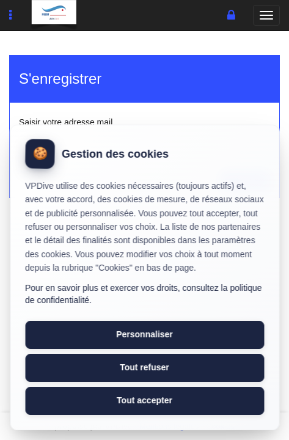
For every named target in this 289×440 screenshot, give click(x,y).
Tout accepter (144, 400)
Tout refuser (144, 367)
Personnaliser (144, 334)
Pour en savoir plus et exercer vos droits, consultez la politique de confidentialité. (143, 294)
